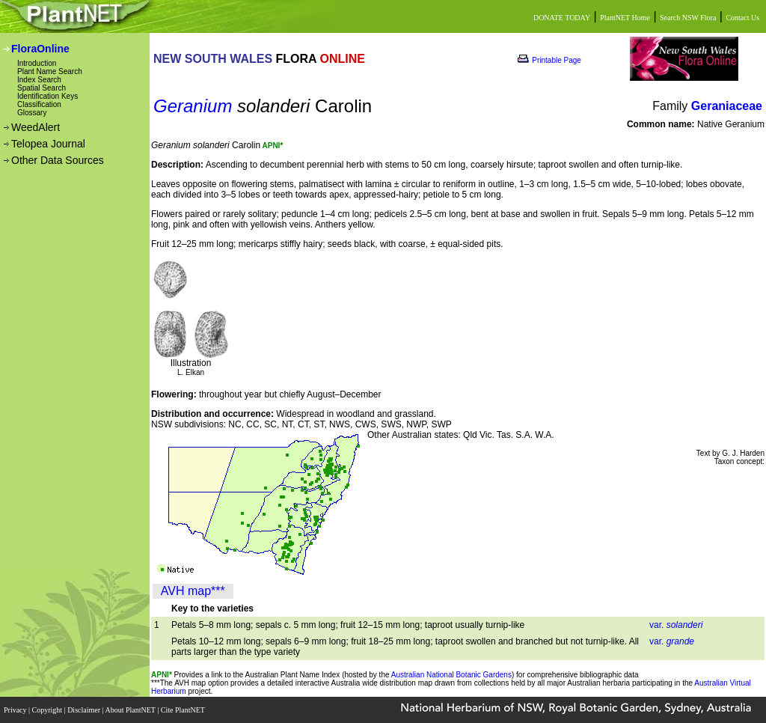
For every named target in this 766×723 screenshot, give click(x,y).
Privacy (16, 710)
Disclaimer (84, 710)
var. (675, 625)
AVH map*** (193, 591)
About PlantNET (131, 710)
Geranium (192, 106)
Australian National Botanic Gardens (451, 675)
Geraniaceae (726, 106)
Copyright (48, 710)
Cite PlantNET (183, 710)
